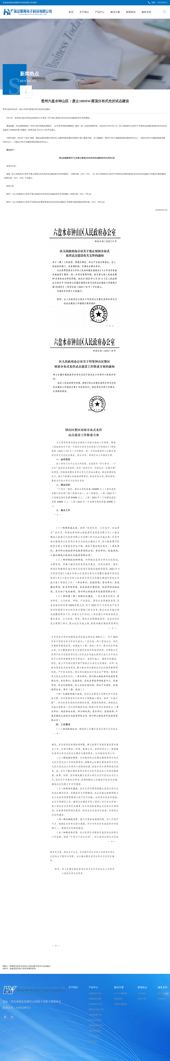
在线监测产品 (95, 1015)
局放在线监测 (120, 1004)
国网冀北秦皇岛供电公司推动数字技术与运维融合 (30, 966)
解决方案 (115, 12)
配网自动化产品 (96, 1009)
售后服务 (162, 993)
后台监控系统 (95, 1020)
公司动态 (142, 993)
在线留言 (162, 999)
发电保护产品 (95, 993)
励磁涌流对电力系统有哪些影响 (23, 969)
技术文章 (142, 999)
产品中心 (100, 12)
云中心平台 (94, 1036)
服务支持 (146, 12)
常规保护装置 (95, 999)
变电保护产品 (95, 1004)
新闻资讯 (131, 12)
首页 (71, 12)
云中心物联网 (120, 993)
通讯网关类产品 (96, 1025)
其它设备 (93, 1041)
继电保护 (118, 999)
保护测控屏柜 (95, 1031)
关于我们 (84, 12)
